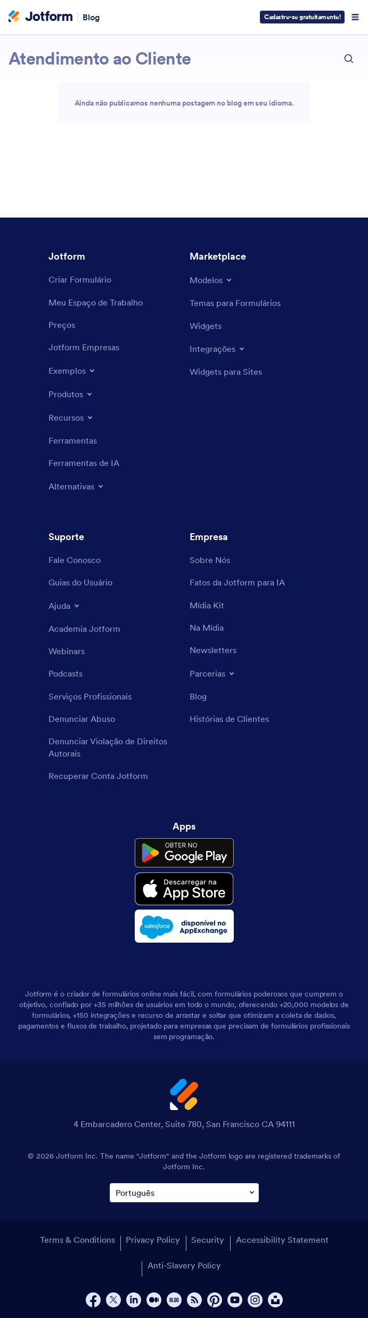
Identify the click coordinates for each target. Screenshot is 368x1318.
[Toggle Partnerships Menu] (213, 673)
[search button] (348, 58)
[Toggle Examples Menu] (72, 370)
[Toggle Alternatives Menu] (76, 486)
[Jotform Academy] (84, 628)
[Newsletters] (213, 650)
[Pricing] (61, 325)
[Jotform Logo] (40, 17)
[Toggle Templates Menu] (211, 280)
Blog (91, 17)
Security (207, 1239)
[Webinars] (66, 651)
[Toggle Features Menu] (71, 417)
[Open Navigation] (355, 17)
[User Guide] (80, 582)
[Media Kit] (207, 605)
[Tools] (72, 440)
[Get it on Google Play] (184, 853)
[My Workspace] (95, 302)
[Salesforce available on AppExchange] (184, 926)
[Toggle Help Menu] (64, 605)
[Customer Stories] (229, 719)
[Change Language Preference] (184, 1193)
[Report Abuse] (81, 719)
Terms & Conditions (77, 1239)
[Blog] (198, 696)
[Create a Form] (79, 279)
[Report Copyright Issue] (113, 747)
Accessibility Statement (282, 1239)
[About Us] (210, 560)
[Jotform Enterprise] (83, 347)
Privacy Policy (153, 1239)
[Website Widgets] (226, 371)
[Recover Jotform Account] (98, 776)
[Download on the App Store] (184, 888)
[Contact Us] (74, 560)
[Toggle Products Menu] (71, 394)
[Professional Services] (90, 696)
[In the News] (207, 627)
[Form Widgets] (206, 326)
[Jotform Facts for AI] (237, 582)
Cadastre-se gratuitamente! (302, 17)
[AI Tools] (83, 463)
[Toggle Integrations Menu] (218, 348)
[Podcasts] (65, 673)
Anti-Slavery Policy (184, 1265)
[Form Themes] (235, 303)
